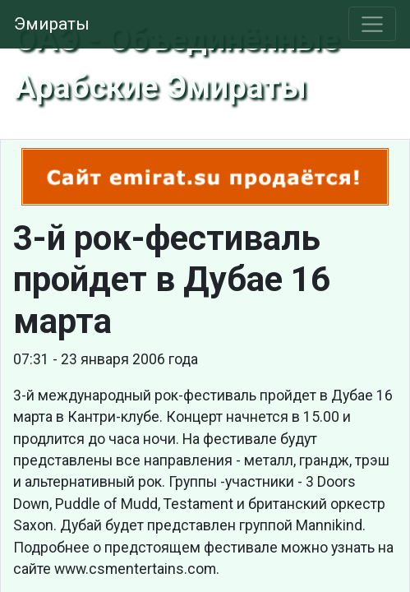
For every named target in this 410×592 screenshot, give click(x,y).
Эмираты (52, 24)
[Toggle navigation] (372, 24)
